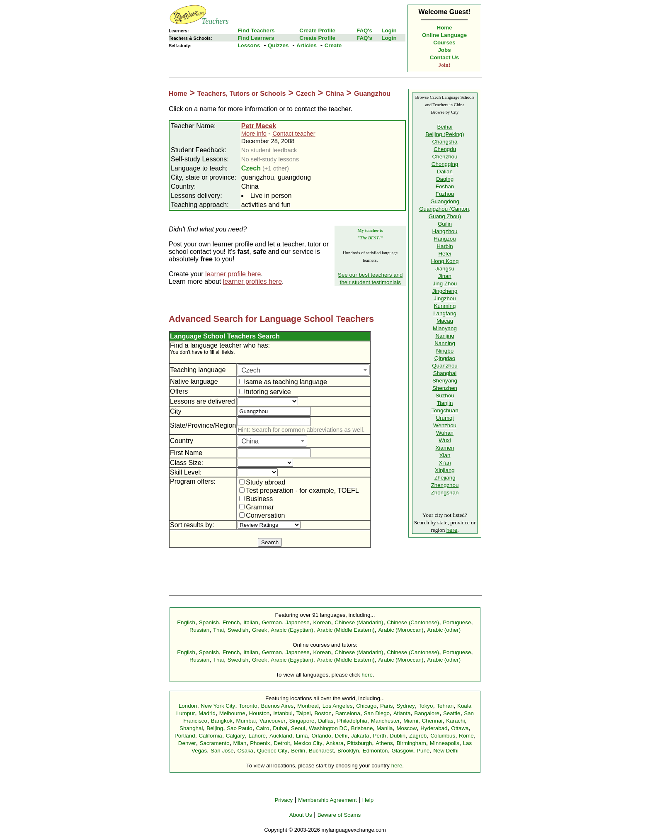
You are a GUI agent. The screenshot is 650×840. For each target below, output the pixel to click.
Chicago (366, 706)
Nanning (444, 343)
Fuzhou (445, 194)
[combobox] (304, 370)
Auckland (280, 736)
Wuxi (445, 440)
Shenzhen (444, 388)
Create (333, 45)
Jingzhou (445, 298)
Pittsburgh (359, 743)
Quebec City (272, 750)
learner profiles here (252, 281)
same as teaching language (283, 381)
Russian (199, 630)
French (231, 622)
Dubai (280, 728)
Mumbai (246, 721)
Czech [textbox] (250, 370)
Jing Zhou (445, 283)
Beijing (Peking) (444, 134)
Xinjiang (444, 470)
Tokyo (426, 706)
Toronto (248, 706)
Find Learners (256, 38)
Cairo (262, 728)
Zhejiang (444, 478)
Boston (323, 713)
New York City (218, 706)
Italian (250, 622)
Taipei (303, 713)
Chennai (432, 721)
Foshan (445, 186)
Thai (218, 630)
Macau (445, 321)
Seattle (452, 713)
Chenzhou (445, 156)
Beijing (214, 728)
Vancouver (273, 721)
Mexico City (307, 743)
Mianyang (445, 328)
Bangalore (426, 713)
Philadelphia (352, 721)
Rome (466, 736)
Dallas (325, 721)
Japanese (298, 622)
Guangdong (444, 201)
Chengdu (445, 149)
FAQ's (364, 30)
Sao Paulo (239, 728)
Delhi (341, 736)
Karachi (455, 721)
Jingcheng (445, 291)
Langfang (444, 313)
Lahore (257, 736)
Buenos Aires (277, 706)
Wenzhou (444, 425)
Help (368, 800)
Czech (305, 93)
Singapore (302, 721)
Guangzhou (372, 93)
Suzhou (444, 395)
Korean (322, 622)
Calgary (235, 736)
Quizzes (278, 45)
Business (256, 498)
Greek (259, 630)
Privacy (283, 800)
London (188, 706)
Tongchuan (444, 410)
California (210, 736)
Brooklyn (348, 750)
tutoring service (265, 391)
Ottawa (459, 728)
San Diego (377, 713)
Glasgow (402, 750)
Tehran (445, 706)
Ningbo (445, 351)
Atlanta (402, 713)
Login (388, 30)
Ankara (334, 743)
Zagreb (418, 736)
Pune (423, 750)
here (452, 530)
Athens (384, 743)
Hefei (444, 254)
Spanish (209, 622)
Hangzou (445, 239)
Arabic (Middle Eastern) (345, 630)
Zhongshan (445, 492)
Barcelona (347, 713)
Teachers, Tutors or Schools (241, 93)
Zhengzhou (445, 485)
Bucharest (321, 750)
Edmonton (375, 750)
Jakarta (360, 736)
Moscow (406, 728)
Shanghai (444, 373)
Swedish (238, 630)
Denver (187, 743)
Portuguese (457, 622)
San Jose (222, 750)
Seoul (298, 728)
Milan (239, 743)
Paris (386, 706)
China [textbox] (250, 441)
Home (444, 27)
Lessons (249, 45)
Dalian (445, 171)
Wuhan (445, 433)
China (334, 93)
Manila (384, 728)
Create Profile (317, 30)
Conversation (262, 515)
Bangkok (222, 721)
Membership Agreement (327, 800)
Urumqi (445, 418)
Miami (410, 721)
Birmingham (411, 743)
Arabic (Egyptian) (292, 630)
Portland (185, 736)
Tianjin (445, 403)
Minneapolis (444, 743)
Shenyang (444, 380)
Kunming (445, 306)
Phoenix (260, 743)
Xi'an (445, 463)
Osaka (245, 750)
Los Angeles (338, 706)
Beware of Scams (339, 815)
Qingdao (444, 358)
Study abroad (262, 482)
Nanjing (444, 336)
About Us (300, 815)
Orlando (321, 736)
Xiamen (444, 448)
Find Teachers (256, 30)
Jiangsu (444, 268)
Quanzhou (445, 366)
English (186, 622)
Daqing (445, 179)
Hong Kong (445, 261)
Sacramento (215, 743)
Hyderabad (433, 728)
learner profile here (233, 274)
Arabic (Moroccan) (401, 630)
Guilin (445, 224)
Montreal (308, 706)
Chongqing (445, 164)
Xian (445, 455)
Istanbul (283, 713)
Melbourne (232, 713)
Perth (379, 736)
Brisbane (362, 728)
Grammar (256, 507)
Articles (306, 45)
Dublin (397, 736)
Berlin (298, 750)
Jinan (444, 276)
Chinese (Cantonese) (413, 622)
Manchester (385, 721)
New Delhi (445, 750)
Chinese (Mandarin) (359, 622)
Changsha (445, 142)
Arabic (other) (444, 630)
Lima (302, 736)
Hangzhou (445, 231)
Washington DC (328, 728)
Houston (259, 713)
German (272, 622)
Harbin (445, 246)
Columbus (442, 736)
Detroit (282, 743)
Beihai (444, 127)
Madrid (207, 713)
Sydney (405, 706)
